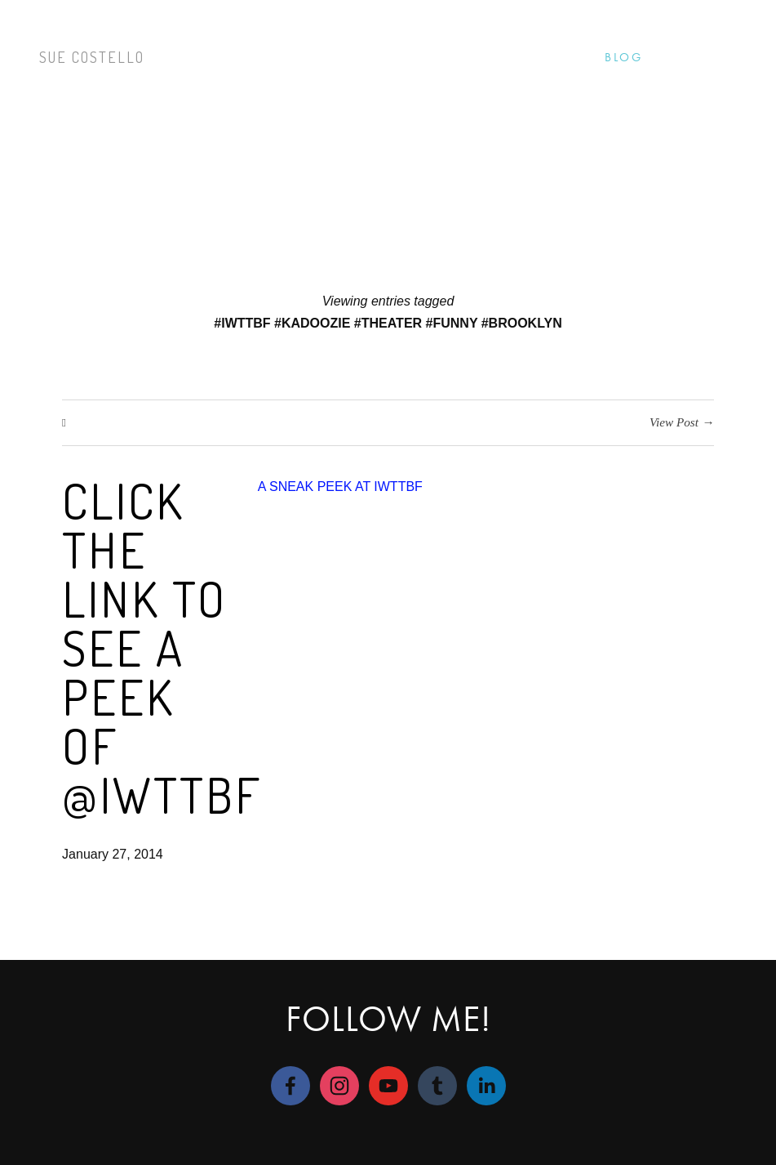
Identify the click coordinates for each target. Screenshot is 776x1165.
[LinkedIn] (486, 1085)
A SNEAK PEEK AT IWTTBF (340, 486)
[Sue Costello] (339, 1085)
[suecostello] (437, 1085)
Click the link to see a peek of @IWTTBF (162, 647)
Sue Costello (91, 57)
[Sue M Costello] (290, 1085)
